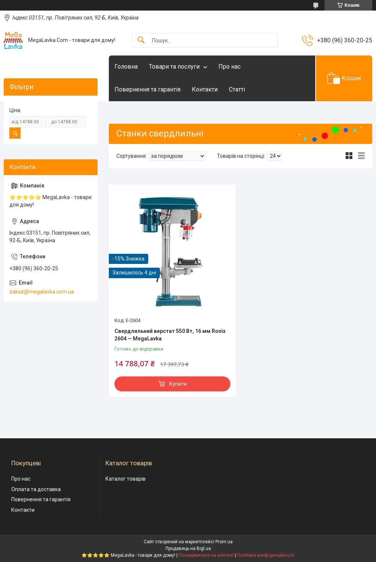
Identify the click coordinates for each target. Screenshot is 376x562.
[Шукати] (141, 40)
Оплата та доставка (36, 489)
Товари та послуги (174, 66)
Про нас (229, 66)
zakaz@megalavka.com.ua (41, 292)
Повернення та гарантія (147, 89)
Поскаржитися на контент (206, 555)
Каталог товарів (125, 479)
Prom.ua (224, 541)
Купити (178, 384)
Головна (126, 66)
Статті (237, 89)
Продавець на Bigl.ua (188, 548)
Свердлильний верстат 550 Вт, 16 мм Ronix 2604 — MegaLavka (170, 335)
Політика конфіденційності (266, 555)
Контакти (205, 89)
